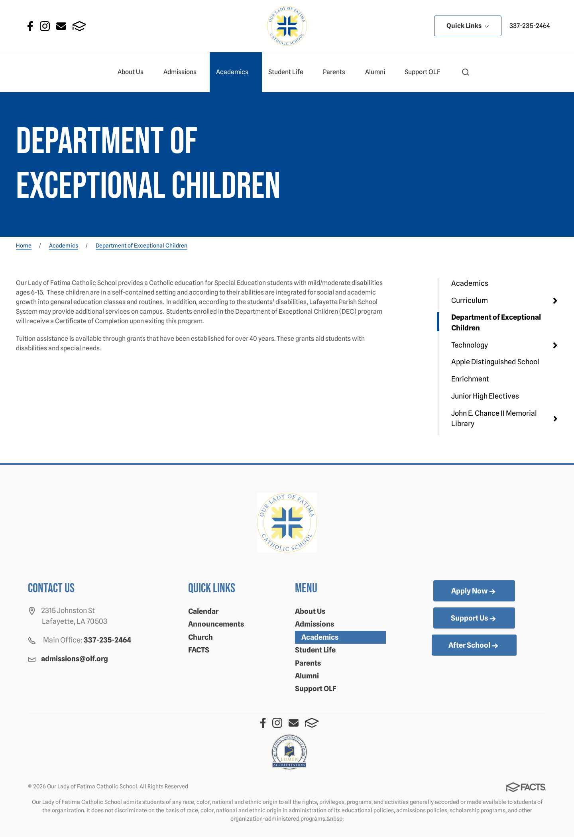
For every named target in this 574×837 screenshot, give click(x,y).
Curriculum (469, 300)
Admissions (183, 72)
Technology (469, 345)
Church (200, 637)
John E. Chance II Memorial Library (494, 418)
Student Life (289, 72)
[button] (466, 72)
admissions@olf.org (74, 658)
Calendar (203, 611)
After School (474, 645)
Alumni (378, 72)
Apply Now (474, 591)
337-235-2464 (529, 25)
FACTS (79, 26)
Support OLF (426, 72)
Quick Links (467, 25)
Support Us (474, 618)
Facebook (30, 26)
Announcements (216, 624)
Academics (235, 72)
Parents (337, 72)
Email (61, 26)
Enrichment (470, 379)
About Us (134, 72)
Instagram (45, 26)
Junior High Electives (485, 396)
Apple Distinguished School (495, 362)
